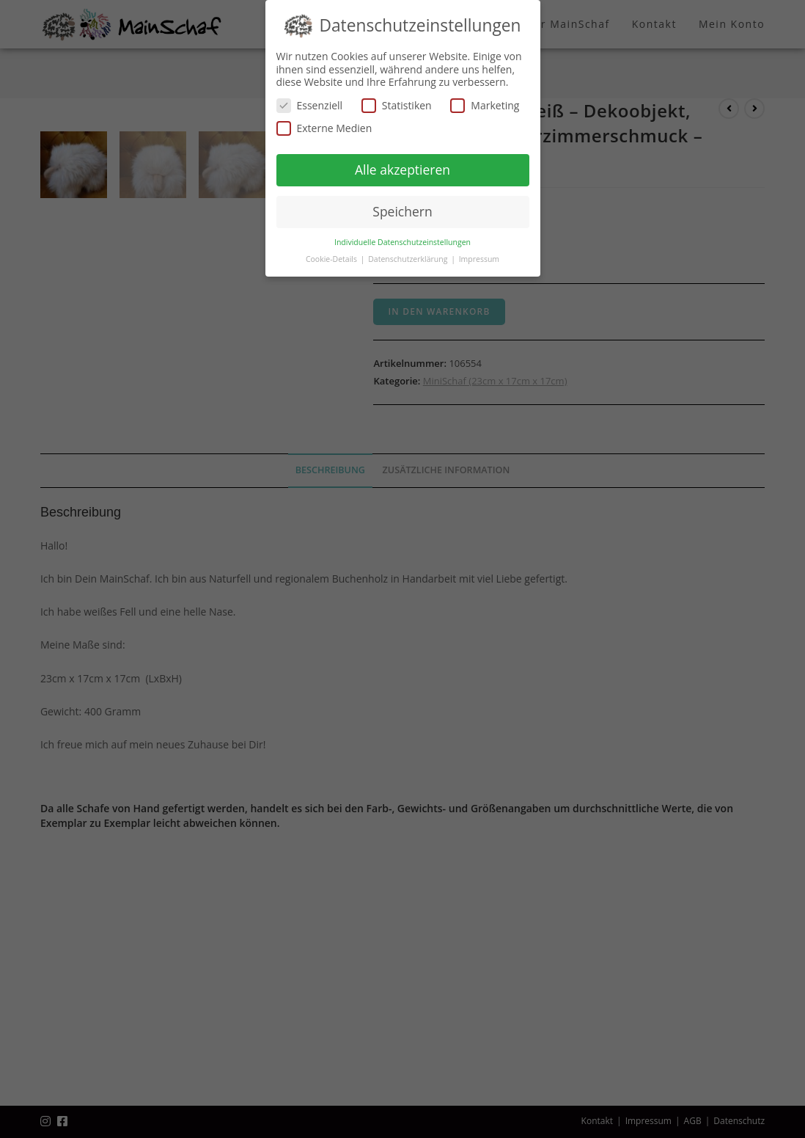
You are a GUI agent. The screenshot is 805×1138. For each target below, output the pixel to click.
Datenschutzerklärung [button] (408, 259)
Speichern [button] (402, 211)
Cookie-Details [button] (332, 259)
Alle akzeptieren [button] (402, 169)
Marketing (484, 105)
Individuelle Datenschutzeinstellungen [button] (402, 242)
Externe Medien (324, 128)
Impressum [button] (479, 259)
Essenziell (309, 105)
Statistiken (396, 105)
